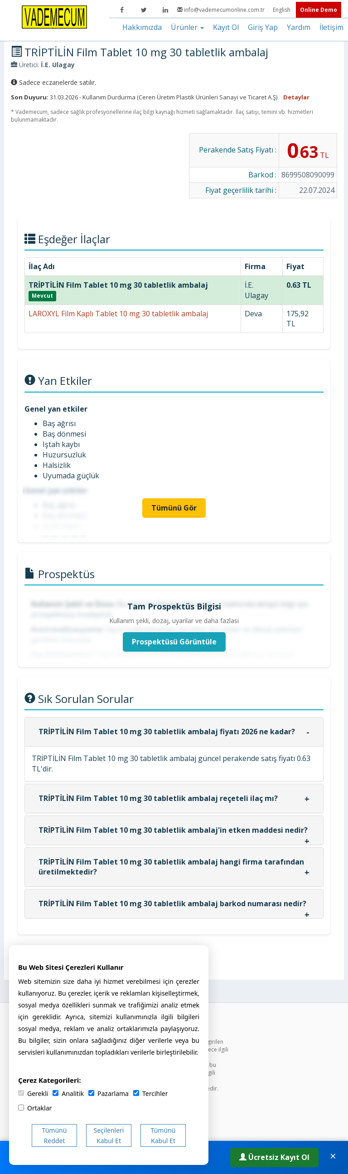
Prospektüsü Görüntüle (174, 642)
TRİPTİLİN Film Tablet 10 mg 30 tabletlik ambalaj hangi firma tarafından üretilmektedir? (171, 867)
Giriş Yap (263, 27)
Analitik (68, 1093)
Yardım (298, 27)
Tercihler (150, 1093)
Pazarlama (108, 1093)
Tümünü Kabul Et (163, 1135)
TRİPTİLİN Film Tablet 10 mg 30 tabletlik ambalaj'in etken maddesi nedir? (173, 830)
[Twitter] (144, 10)
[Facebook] (122, 10)
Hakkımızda (142, 27)
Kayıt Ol (226, 27)
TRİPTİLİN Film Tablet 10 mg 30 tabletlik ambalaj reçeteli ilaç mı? (158, 798)
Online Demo (318, 10)
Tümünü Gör (174, 508)
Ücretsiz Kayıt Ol (274, 1157)
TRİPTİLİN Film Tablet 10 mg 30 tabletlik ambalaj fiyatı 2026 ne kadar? (167, 732)
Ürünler (187, 27)
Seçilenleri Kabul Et (109, 1135)
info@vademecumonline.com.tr (221, 10)
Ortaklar (35, 1108)
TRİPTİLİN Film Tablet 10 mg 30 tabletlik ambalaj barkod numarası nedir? (172, 904)
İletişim (331, 27)
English (282, 10)
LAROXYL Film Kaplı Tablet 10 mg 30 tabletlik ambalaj (118, 314)
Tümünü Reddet (54, 1135)
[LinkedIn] (165, 10)
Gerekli (33, 1093)
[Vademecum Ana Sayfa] (54, 16)
